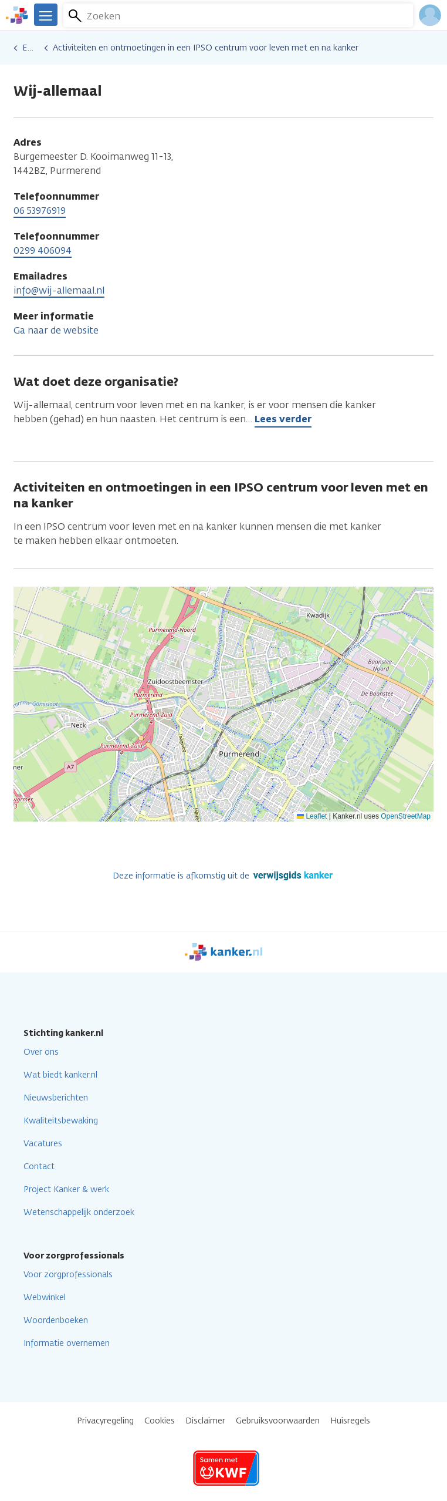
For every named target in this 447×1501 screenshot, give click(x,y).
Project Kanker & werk (66, 1189)
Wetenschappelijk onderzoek (78, 1212)
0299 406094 (42, 250)
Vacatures (42, 1143)
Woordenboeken (55, 1320)
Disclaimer (205, 1420)
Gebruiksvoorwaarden (278, 1420)
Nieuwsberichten (55, 1097)
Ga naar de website (56, 330)
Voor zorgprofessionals (68, 1274)
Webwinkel (44, 1297)
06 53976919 (39, 210)
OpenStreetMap (406, 816)
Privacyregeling (105, 1420)
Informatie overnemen (66, 1343)
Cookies (159, 1420)
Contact (39, 1166)
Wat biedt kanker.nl (60, 1075)
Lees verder (283, 419)
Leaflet (312, 816)
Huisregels (350, 1420)
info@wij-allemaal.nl (58, 290)
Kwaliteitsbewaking (60, 1120)
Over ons (41, 1052)
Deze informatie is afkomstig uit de (224, 875)
